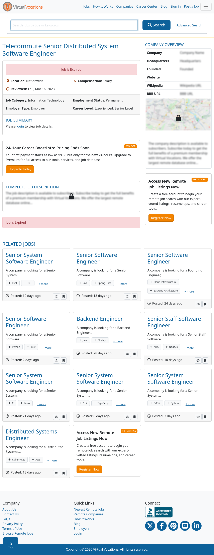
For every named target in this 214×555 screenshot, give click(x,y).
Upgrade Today (19, 169)
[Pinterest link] (173, 526)
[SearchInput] (74, 25)
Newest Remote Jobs (89, 509)
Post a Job (191, 6)
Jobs (86, 6)
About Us (9, 509)
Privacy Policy (12, 524)
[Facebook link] (162, 526)
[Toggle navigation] (206, 7)
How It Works (103, 6)
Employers (82, 528)
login (20, 126)
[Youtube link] (185, 526)
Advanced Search (189, 25)
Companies (124, 6)
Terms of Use (12, 528)
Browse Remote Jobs (17, 533)
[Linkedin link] (197, 526)
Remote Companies (88, 514)
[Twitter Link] (150, 526)
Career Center (146, 6)
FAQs (6, 519)
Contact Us (10, 514)
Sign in (176, 6)
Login (78, 533)
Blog (163, 6)
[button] (56, 296)
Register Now (161, 218)
